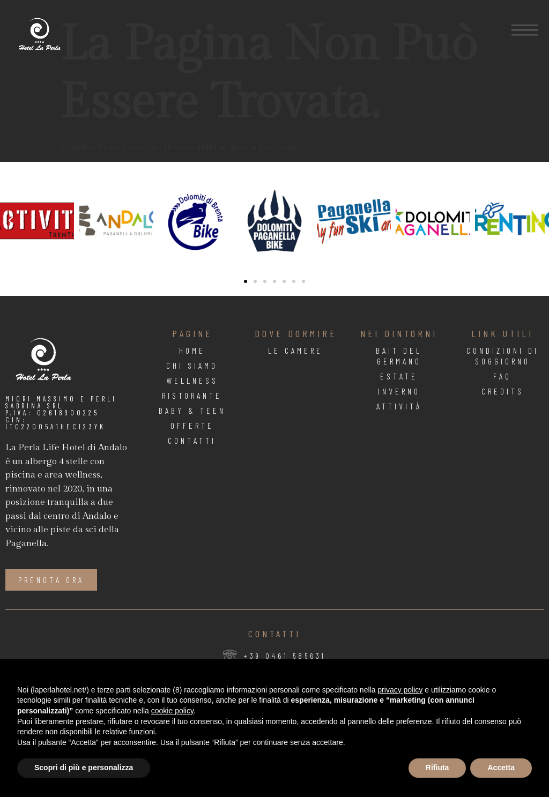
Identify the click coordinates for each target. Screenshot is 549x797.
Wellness (192, 380)
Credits (502, 391)
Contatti (192, 440)
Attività (399, 406)
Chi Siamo (192, 365)
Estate (399, 376)
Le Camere (295, 350)
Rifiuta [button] (437, 767)
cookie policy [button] (172, 710)
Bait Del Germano (399, 355)
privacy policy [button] (399, 690)
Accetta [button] (501, 767)
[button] (10, 220)
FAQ (502, 376)
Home (192, 350)
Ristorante (192, 395)
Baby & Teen (192, 410)
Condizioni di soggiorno (502, 355)
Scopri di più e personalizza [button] (83, 767)
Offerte (192, 425)
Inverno (399, 391)
